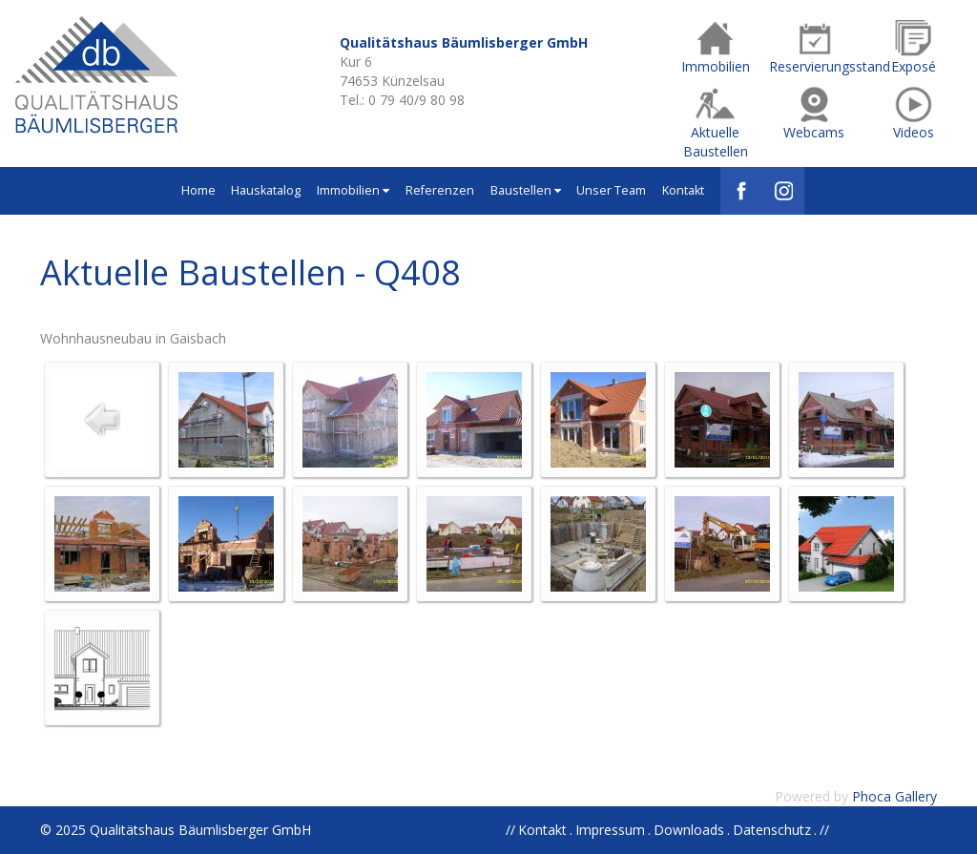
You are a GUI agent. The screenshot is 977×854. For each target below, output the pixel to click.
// (824, 830)
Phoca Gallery (894, 796)
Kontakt (683, 190)
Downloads (689, 830)
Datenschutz (772, 830)
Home (198, 190)
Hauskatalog (266, 190)
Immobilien (353, 190)
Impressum (610, 830)
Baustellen (525, 190)
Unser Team (611, 190)
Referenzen (439, 190)
